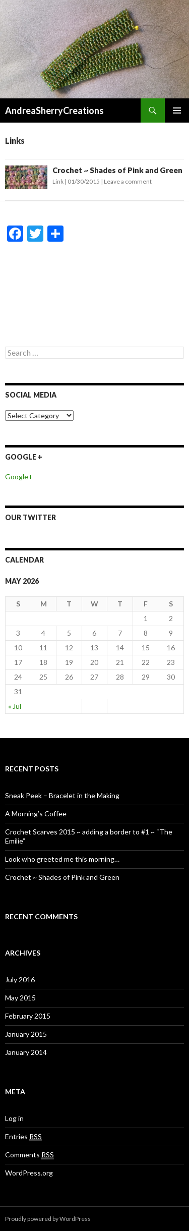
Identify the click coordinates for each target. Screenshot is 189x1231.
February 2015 (27, 1016)
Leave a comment (128, 181)
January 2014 (26, 1052)
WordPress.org (29, 1172)
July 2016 (20, 979)
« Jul (14, 706)
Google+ (19, 476)
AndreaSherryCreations (54, 110)
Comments (29, 1154)
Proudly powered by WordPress (48, 1218)
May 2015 (20, 997)
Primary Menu (177, 110)
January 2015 (26, 1034)
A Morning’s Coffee (36, 813)
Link (58, 181)
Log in (14, 1118)
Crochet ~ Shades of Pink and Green (117, 170)
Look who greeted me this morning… (62, 859)
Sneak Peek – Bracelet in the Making (62, 795)
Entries (23, 1136)
